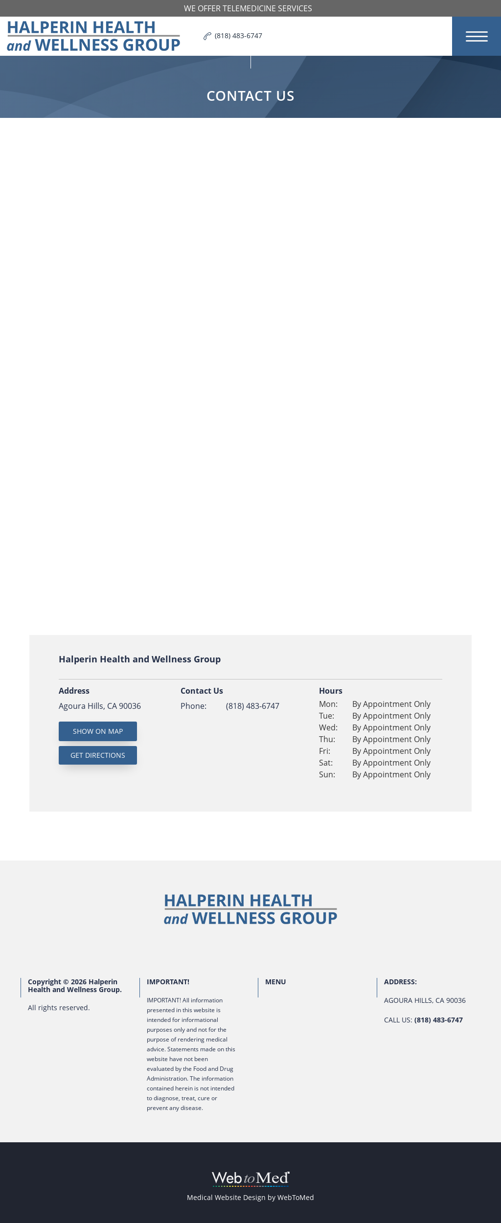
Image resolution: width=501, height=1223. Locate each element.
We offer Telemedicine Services (248, 8)
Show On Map (98, 731)
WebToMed (295, 1197)
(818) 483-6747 (252, 706)
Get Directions (97, 755)
